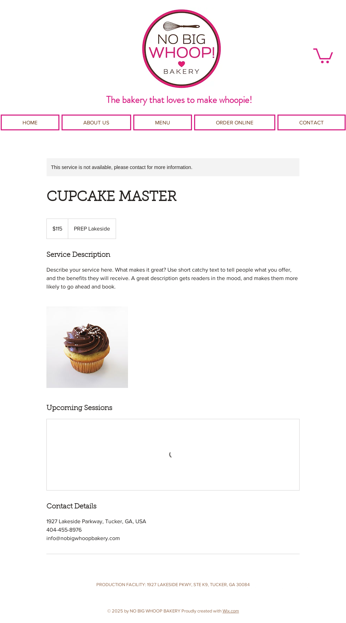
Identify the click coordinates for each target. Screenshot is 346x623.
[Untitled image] (87, 347)
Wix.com (231, 611)
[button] (323, 55)
